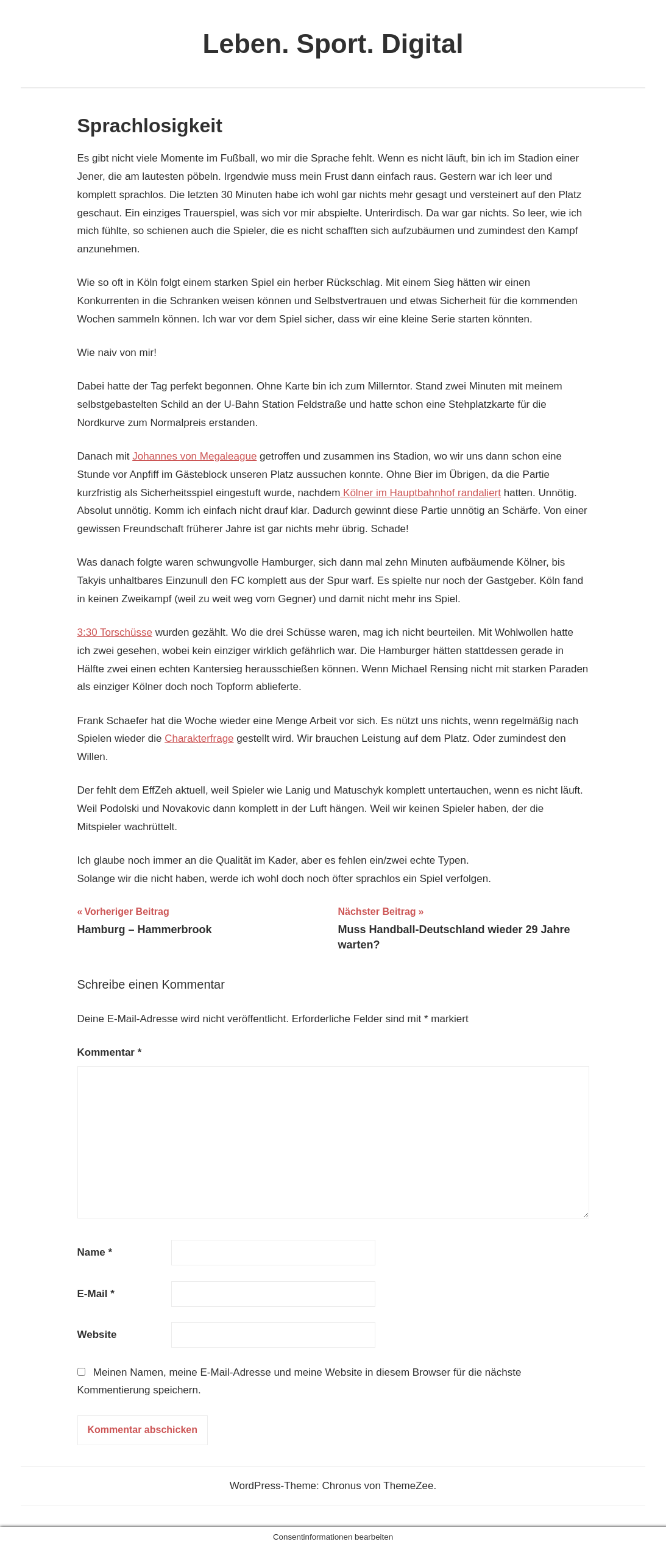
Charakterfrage (199, 738)
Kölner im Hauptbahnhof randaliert (420, 493)
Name (95, 1252)
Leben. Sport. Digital (333, 44)
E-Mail (96, 1294)
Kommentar (109, 1052)
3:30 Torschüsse (114, 632)
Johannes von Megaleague (194, 456)
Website (97, 1334)
